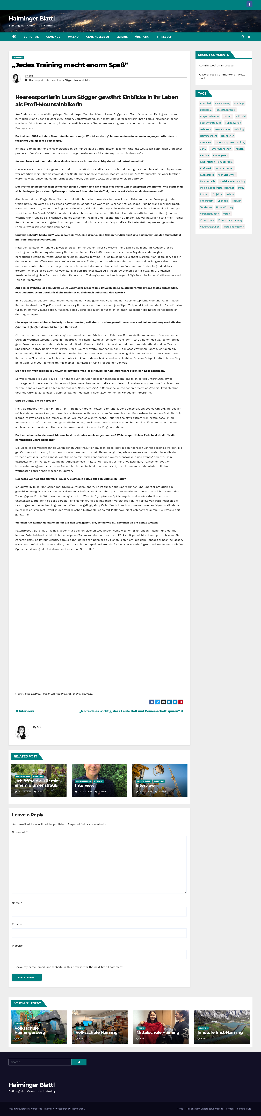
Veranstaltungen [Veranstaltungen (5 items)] (209, 213)
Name (17, 903)
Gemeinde (53, 36)
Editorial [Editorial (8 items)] (241, 116)
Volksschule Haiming (97, 1032)
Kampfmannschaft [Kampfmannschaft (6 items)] (220, 148)
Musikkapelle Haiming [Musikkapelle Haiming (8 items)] (232, 181)
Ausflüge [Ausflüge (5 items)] (239, 103)
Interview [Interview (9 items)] (205, 142)
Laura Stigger (65, 80)
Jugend (73, 36)
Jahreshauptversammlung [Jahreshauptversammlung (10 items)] (230, 142)
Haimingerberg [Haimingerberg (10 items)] (208, 135)
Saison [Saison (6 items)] (230, 194)
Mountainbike (82, 80)
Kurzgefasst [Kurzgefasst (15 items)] (207, 174)
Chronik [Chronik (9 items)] (227, 116)
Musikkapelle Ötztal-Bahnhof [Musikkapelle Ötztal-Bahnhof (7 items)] (217, 187)
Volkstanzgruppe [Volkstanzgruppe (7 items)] (210, 226)
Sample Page (244, 1108)
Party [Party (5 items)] (241, 187)
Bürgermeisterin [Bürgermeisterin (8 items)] (209, 116)
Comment (19, 832)
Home (180, 1108)
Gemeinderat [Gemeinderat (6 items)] (222, 129)
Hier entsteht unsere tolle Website (204, 1108)
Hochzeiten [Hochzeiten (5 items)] (227, 135)
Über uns (142, 36)
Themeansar (77, 1108)
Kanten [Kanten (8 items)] (239, 148)
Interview (18, 57)
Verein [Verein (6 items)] (226, 213)
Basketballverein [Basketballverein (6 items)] (226, 109)
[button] (243, 36)
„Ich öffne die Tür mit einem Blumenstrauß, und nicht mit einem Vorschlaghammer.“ (36, 787)
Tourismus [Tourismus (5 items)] (206, 207)
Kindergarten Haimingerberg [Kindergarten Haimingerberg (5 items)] (216, 161)
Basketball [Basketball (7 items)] (206, 109)
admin (100, 791)
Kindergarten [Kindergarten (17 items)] (220, 155)
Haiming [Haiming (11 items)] (239, 129)
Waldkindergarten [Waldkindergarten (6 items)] (234, 226)
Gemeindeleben (97, 36)
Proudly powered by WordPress (26, 1108)
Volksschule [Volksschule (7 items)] (207, 220)
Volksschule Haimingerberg (29, 1030)
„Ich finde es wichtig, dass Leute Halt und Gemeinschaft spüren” (131, 711)
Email (17, 924)
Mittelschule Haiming (157, 1032)
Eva (31, 75)
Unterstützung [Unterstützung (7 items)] (224, 207)
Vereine (122, 36)
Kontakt (230, 1108)
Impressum (164, 36)
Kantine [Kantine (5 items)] (204, 155)
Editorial (31, 36)
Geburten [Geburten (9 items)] (205, 129)
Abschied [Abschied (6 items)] (205, 103)
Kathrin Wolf (207, 65)
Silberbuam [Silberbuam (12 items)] (206, 200)
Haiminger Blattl (32, 18)
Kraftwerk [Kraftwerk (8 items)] (205, 168)
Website (17, 945)
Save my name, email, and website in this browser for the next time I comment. (69, 967)
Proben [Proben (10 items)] (204, 194)
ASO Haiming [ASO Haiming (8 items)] (222, 103)
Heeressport (36, 80)
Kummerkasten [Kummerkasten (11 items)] (224, 168)
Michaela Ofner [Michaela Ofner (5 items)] (226, 174)
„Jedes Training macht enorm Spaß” (70, 65)
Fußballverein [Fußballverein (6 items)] (233, 122)
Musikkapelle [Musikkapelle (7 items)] (207, 181)
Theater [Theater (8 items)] (236, 200)
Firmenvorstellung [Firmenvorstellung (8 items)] (210, 122)
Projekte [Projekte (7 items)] (217, 194)
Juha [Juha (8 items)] (203, 148)
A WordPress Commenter (216, 74)
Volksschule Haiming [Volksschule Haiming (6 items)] (230, 220)
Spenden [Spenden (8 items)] (223, 200)
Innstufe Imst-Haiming (220, 1032)
